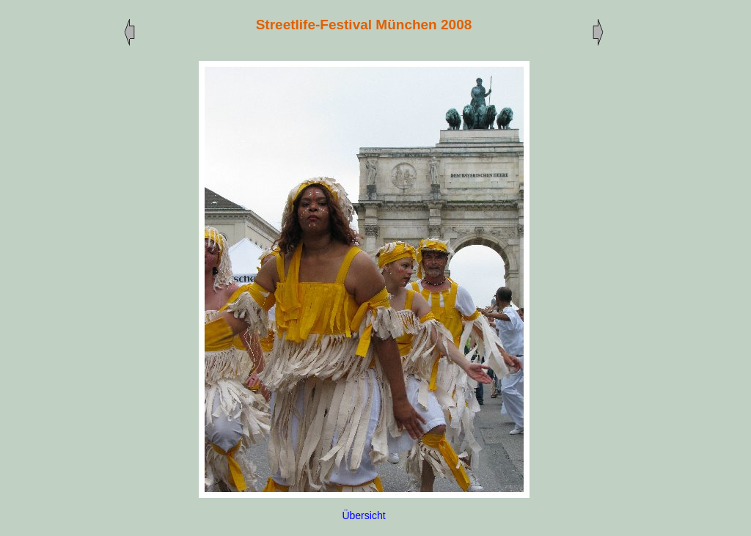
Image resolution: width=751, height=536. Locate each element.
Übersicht (363, 515)
